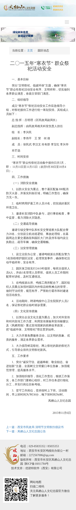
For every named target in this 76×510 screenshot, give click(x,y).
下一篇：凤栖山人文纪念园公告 (26, 431)
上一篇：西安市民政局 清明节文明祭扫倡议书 (35, 427)
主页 (30, 50)
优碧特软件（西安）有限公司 (43, 468)
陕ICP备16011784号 (37, 463)
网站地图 (35, 482)
